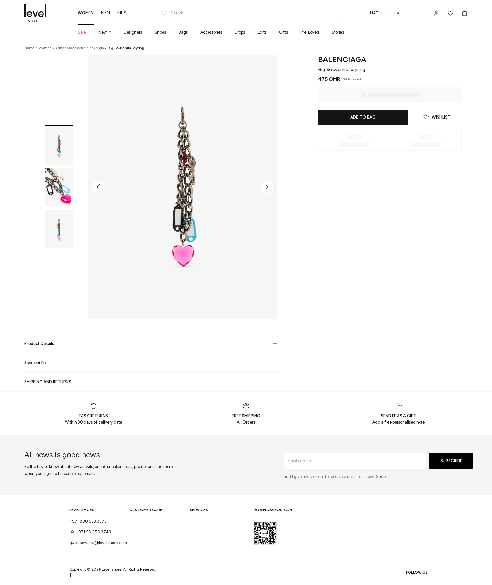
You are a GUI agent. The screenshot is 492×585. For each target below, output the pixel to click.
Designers (133, 32)
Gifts (283, 32)
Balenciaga (342, 59)
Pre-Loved (309, 32)
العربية (396, 13)
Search (172, 13)
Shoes (160, 32)
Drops (240, 32)
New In (104, 32)
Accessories (211, 32)
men (105, 12)
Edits (262, 32)
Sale (82, 32)
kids (121, 12)
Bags (183, 32)
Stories (338, 32)
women (86, 12)
